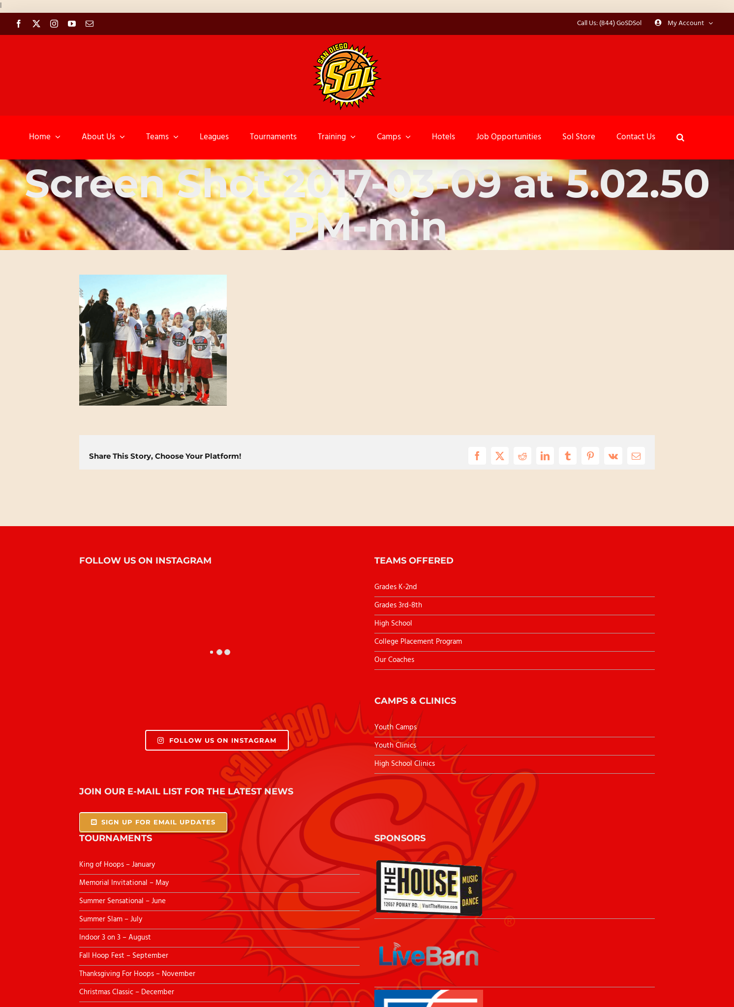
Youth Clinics (395, 746)
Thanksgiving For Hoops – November (137, 974)
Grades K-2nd (395, 587)
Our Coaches (394, 660)
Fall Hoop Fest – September (124, 956)
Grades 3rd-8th (398, 605)
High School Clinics (404, 764)
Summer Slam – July (111, 919)
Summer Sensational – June (123, 901)
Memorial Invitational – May (124, 883)
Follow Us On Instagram (216, 740)
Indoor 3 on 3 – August (115, 938)
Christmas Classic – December (126, 992)
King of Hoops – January (117, 865)
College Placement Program (418, 642)
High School (393, 623)
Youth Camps (395, 727)
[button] (680, 137)
